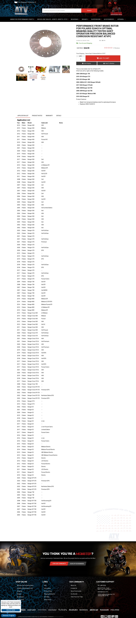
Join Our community (59, 563)
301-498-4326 (102, 585)
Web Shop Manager (58, 614)
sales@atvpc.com (103, 591)
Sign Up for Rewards (77, 563)
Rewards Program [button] (8, 615)
